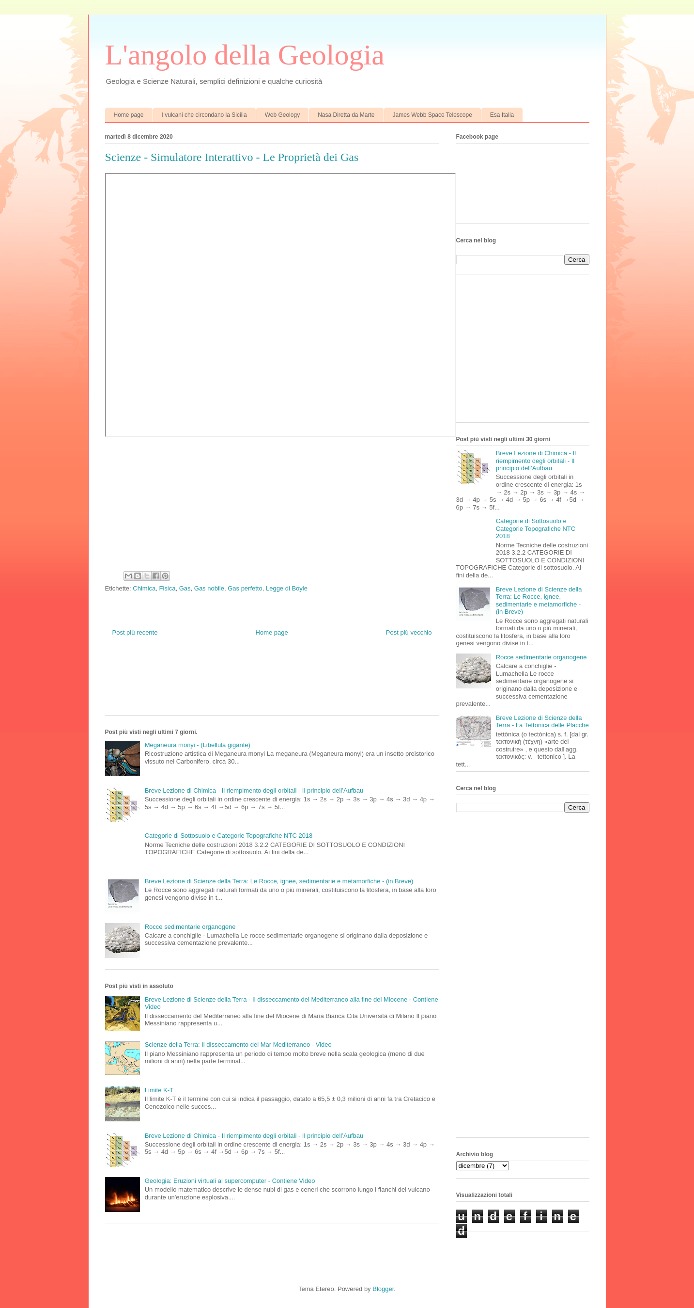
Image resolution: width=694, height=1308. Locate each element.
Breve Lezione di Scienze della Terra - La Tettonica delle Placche (542, 721)
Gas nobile (209, 588)
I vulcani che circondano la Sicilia (204, 115)
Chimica (144, 588)
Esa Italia (502, 115)
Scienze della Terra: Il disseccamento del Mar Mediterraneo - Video (238, 1044)
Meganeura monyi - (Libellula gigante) (197, 745)
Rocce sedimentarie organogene (190, 926)
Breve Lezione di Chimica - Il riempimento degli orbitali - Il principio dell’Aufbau (254, 790)
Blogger (383, 1288)
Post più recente (135, 632)
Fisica (167, 588)
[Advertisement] (281, 683)
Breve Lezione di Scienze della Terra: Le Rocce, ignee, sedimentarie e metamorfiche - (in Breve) (279, 881)
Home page (129, 115)
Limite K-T (159, 1090)
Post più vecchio (409, 632)
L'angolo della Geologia (245, 55)
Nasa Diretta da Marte (346, 115)
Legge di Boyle (287, 588)
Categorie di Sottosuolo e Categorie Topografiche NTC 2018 (229, 835)
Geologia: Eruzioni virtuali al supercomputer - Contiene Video (230, 1180)
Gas (185, 588)
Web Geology (282, 115)
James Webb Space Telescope (432, 115)
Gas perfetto (245, 588)
